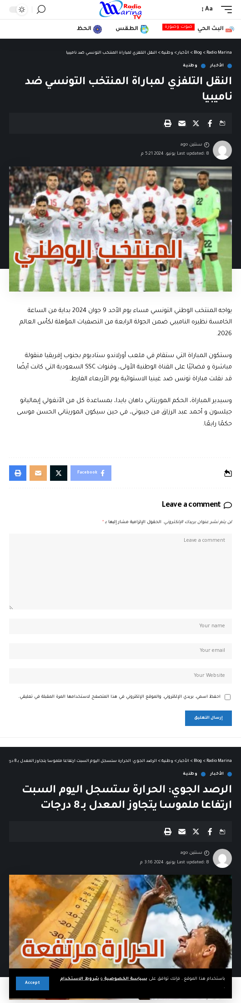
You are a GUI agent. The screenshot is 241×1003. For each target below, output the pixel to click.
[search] (41, 9)
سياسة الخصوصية (125, 979)
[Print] (167, 123)
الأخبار (217, 66)
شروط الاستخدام (79, 979)
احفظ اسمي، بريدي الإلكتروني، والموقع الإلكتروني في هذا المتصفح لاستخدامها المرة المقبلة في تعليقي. (119, 697)
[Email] (182, 123)
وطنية (190, 66)
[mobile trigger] (224, 9)
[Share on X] (196, 123)
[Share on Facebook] (210, 123)
